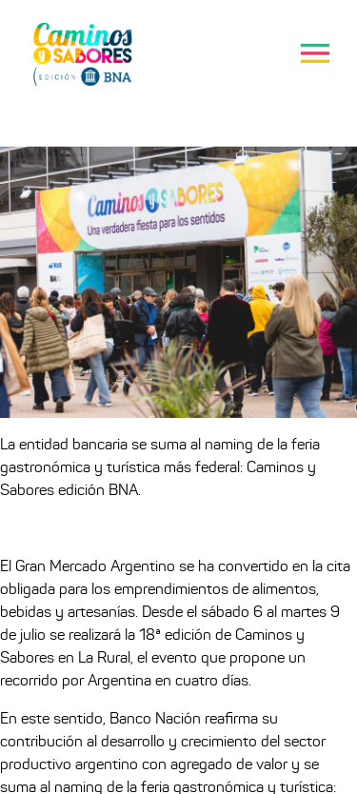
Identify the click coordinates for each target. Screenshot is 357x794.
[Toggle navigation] (315, 53)
